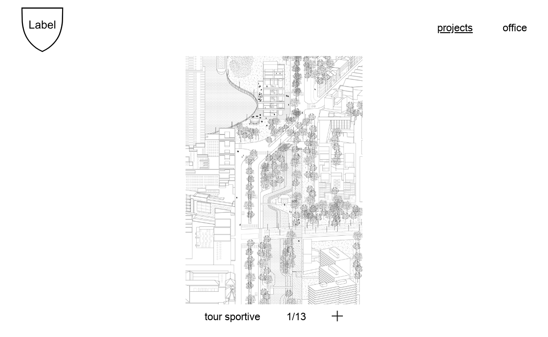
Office (515, 28)
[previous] (147, 179)
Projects (455, 28)
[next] (400, 179)
